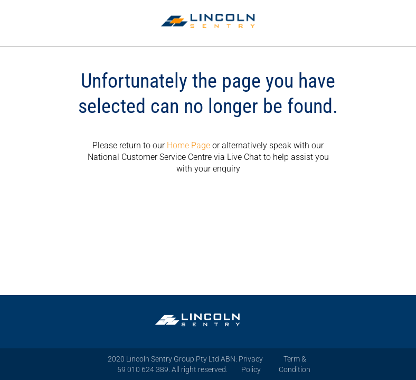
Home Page (188, 145)
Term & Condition (294, 364)
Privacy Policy (251, 364)
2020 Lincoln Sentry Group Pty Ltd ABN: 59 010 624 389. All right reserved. (172, 364)
